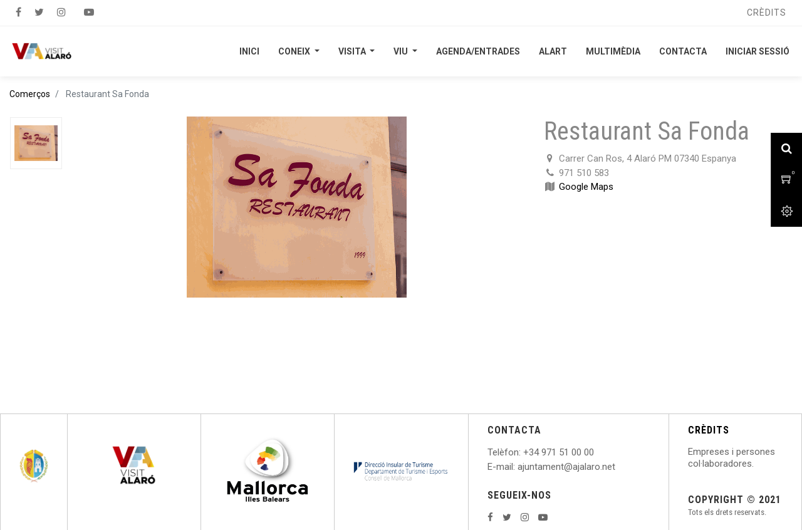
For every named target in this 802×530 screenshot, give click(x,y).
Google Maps (586, 186)
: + (524, 452)
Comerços (29, 94)
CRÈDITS (708, 430)
